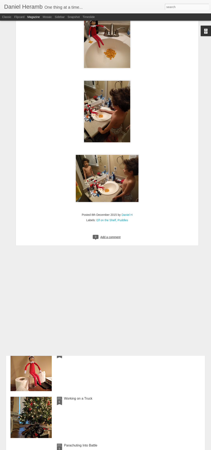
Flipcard (19, 17)
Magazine (33, 17)
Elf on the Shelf (106, 182)
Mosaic (47, 17)
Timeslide (89, 17)
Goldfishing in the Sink (80, 304)
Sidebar (60, 17)
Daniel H (127, 177)
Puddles (123, 182)
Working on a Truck (78, 398)
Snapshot (74, 17)
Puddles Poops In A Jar (81, 351)
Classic (6, 17)
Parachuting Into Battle (80, 445)
